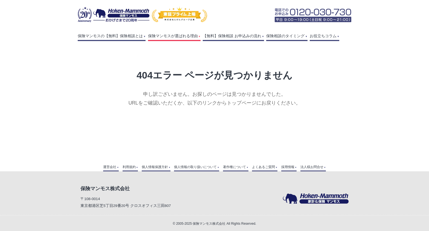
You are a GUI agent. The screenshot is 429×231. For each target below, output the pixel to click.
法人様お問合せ (311, 167)
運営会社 (109, 167)
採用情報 (287, 167)
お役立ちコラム (323, 36)
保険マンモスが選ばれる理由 (173, 36)
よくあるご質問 (263, 167)
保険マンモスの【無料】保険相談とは (110, 36)
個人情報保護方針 (155, 167)
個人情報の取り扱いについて (195, 167)
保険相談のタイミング (285, 36)
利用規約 (129, 167)
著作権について (234, 167)
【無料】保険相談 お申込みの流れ (232, 36)
